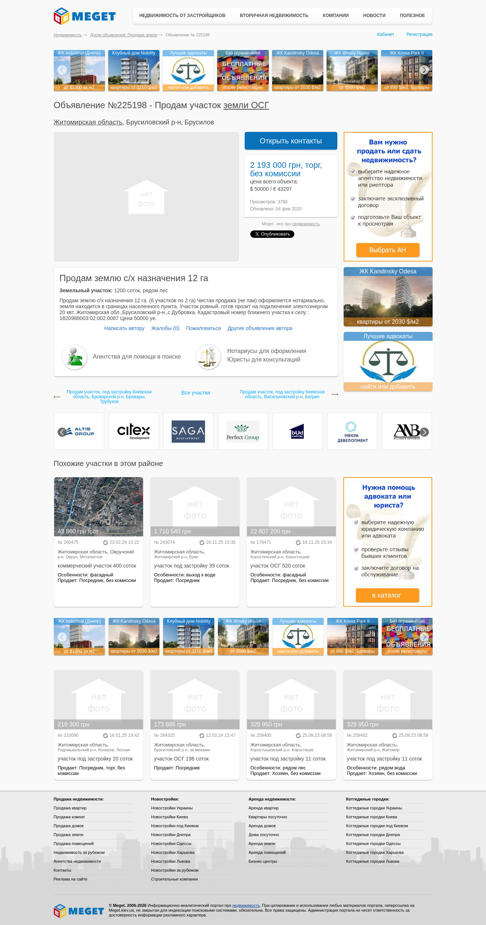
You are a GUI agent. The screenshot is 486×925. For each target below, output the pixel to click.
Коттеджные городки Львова (373, 861)
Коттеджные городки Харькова (375, 852)
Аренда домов (262, 825)
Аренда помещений (267, 852)
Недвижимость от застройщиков (182, 15)
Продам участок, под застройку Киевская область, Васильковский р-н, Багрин (282, 394)
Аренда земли (262, 843)
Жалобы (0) (165, 328)
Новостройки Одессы (171, 843)
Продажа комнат (69, 817)
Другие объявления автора (260, 328)
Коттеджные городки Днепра (373, 834)
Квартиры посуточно (268, 817)
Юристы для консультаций (263, 359)
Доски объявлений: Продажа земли (123, 35)
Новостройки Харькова (173, 852)
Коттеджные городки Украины (374, 808)
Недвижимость (68, 35)
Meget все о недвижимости (79, 911)
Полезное (412, 15)
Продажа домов (69, 825)
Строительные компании (174, 879)
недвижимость (306, 224)
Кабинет (385, 34)
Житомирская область (88, 122)
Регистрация (419, 34)
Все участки (195, 393)
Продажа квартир (70, 808)
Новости (374, 15)
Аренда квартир (264, 808)
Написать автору (124, 328)
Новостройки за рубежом (175, 870)
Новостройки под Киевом (175, 825)
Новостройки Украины (172, 808)
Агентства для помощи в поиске (137, 356)
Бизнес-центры (263, 861)
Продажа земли (68, 834)
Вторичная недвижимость (274, 15)
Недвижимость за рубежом (79, 852)
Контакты (63, 870)
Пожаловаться (203, 328)
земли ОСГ (247, 105)
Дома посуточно (264, 834)
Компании (336, 15)
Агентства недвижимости (77, 861)
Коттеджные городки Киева (371, 817)
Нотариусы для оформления (266, 351)
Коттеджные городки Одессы (373, 843)
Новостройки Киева (169, 817)
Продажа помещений (74, 843)
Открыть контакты (291, 141)
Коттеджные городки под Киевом (377, 825)
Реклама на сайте (70, 879)
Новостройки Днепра (171, 834)
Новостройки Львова (170, 861)
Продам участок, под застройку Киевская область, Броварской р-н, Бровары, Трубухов (109, 397)
